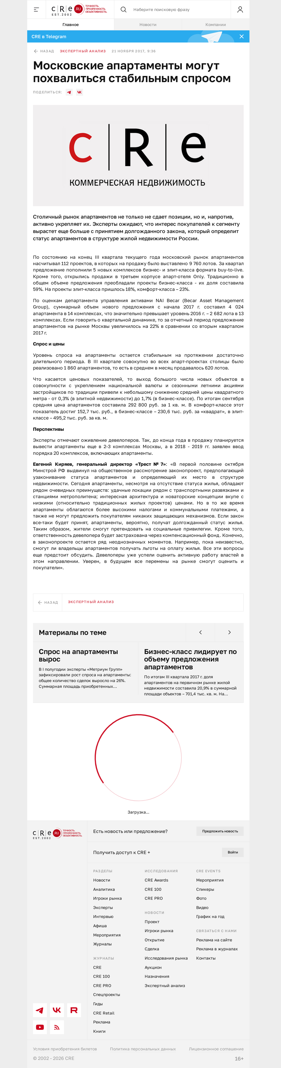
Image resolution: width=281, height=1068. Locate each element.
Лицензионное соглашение (216, 1048)
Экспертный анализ (83, 51)
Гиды (98, 1003)
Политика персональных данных (143, 1048)
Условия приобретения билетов (65, 1048)
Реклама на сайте (214, 939)
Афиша (100, 925)
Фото (201, 898)
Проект (152, 921)
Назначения (157, 976)
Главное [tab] (71, 24)
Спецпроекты (106, 994)
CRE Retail (103, 1012)
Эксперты (103, 907)
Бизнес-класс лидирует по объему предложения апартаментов (190, 659)
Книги (99, 1031)
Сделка (152, 948)
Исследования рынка (166, 958)
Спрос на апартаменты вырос (78, 655)
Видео (202, 907)
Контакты (206, 958)
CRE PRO (102, 985)
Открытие (154, 939)
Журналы (102, 943)
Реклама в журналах (217, 948)
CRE (97, 967)
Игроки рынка (107, 898)
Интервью (103, 916)
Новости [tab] (148, 24)
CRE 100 (101, 976)
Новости (101, 879)
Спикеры (205, 889)
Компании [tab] (215, 24)
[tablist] (138, 24)
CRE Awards (156, 879)
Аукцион (153, 967)
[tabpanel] (138, 425)
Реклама (101, 1021)
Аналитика (104, 889)
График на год (210, 916)
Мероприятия (107, 934)
